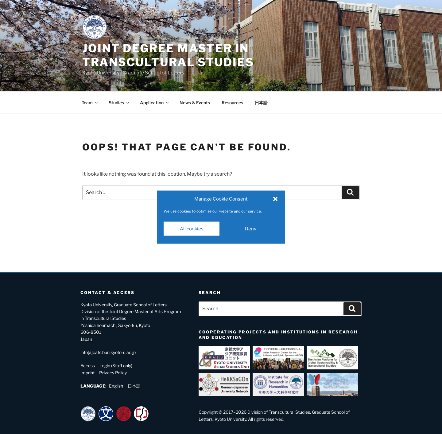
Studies (119, 102)
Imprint (87, 372)
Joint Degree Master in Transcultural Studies (168, 55)
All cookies (192, 228)
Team (90, 102)
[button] (275, 199)
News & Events (195, 102)
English (116, 385)
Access (87, 365)
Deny (250, 228)
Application (154, 102)
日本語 (261, 102)
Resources (232, 102)
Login (104, 365)
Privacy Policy (113, 372)
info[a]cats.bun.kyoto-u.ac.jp (108, 352)
